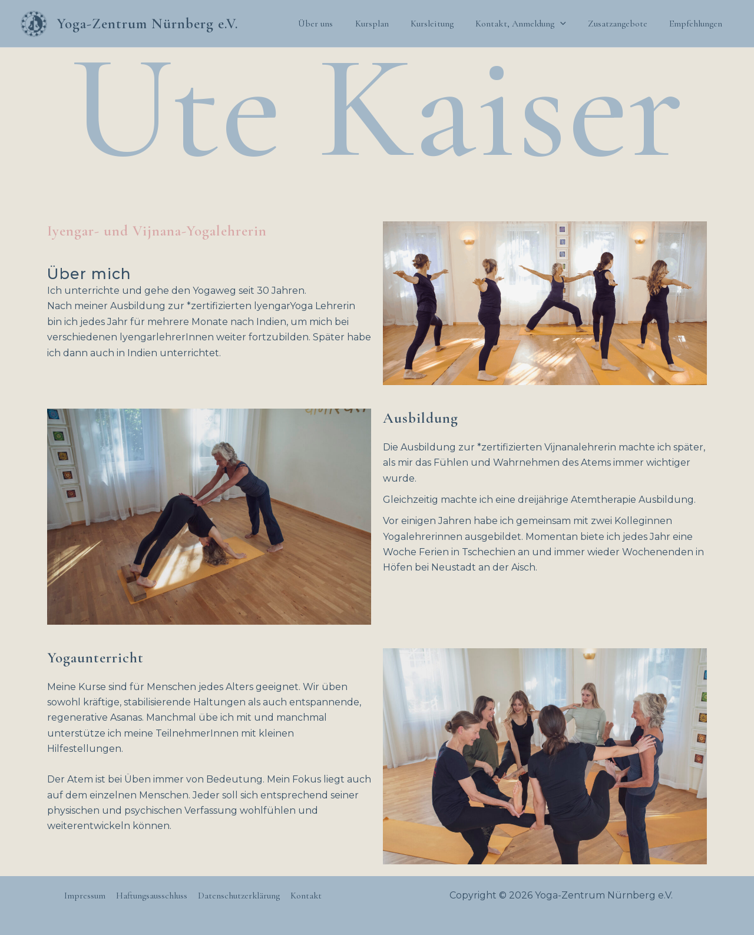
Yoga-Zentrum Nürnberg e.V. (148, 23)
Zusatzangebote (622, 23)
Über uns (332, 23)
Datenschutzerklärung (238, 895)
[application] (568, 23)
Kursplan (385, 23)
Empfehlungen (697, 23)
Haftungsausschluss (151, 895)
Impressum (86, 895)
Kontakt (304, 895)
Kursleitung (442, 23)
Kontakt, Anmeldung (528, 23)
